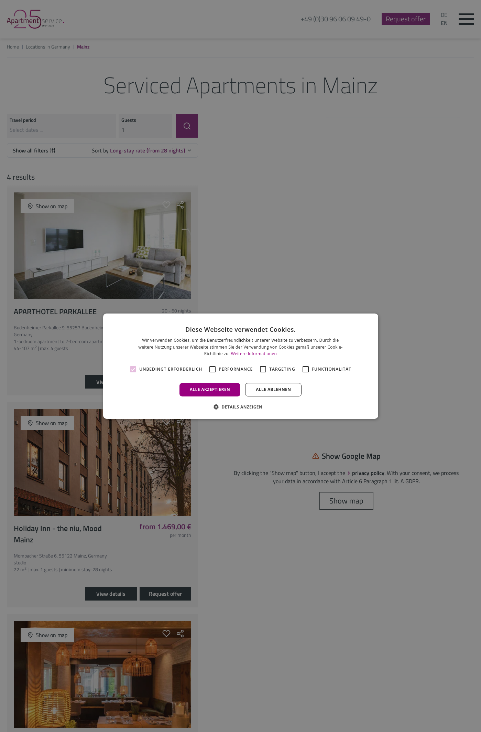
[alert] (240, 366)
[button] (240, 406)
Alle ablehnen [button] (273, 389)
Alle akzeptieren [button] (210, 389)
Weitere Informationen (254, 354)
